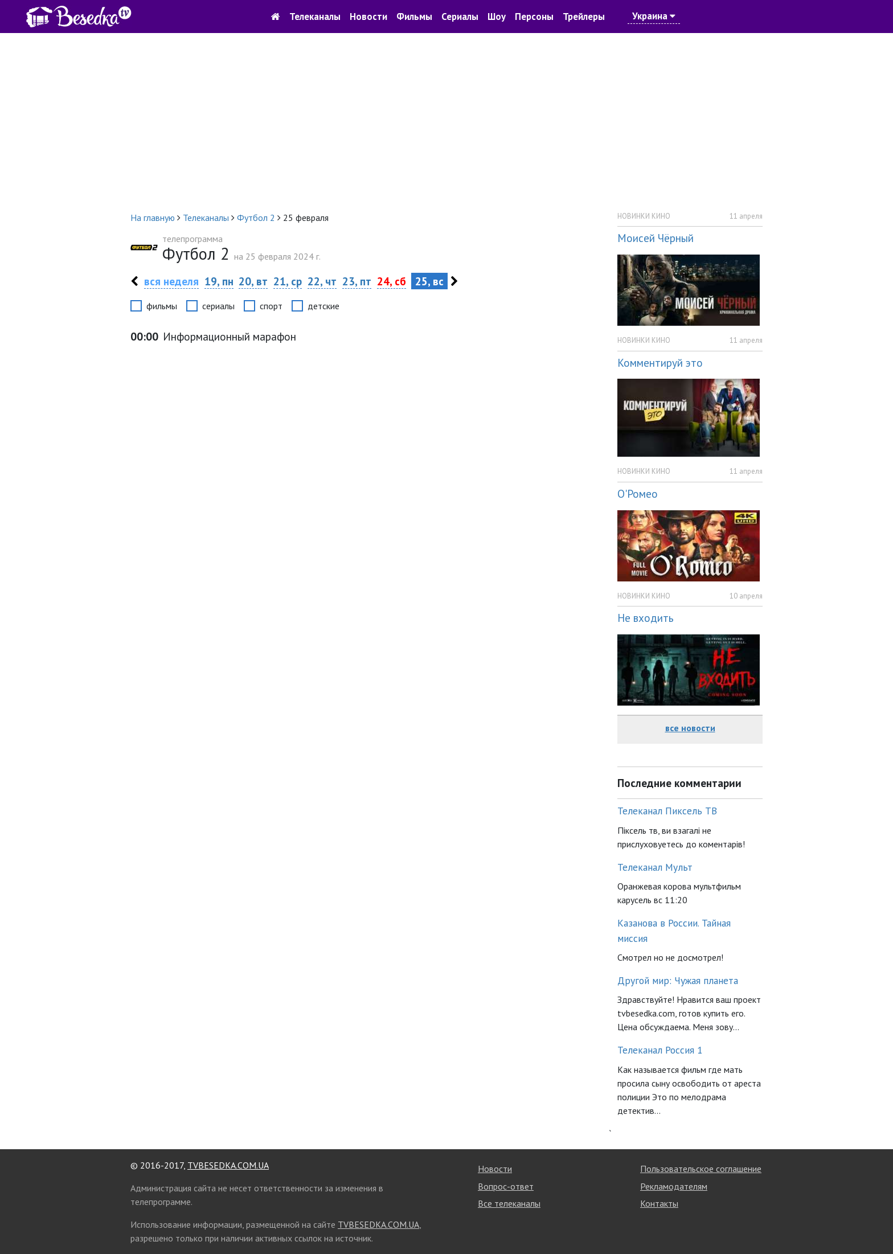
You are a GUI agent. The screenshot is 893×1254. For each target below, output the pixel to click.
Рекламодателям (673, 1186)
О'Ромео (637, 493)
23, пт (356, 281)
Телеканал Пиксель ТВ (667, 810)
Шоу (497, 16)
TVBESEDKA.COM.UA (228, 1165)
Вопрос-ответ (506, 1186)
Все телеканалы (509, 1203)
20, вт (253, 281)
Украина (653, 16)
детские (323, 306)
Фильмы (414, 16)
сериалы (218, 306)
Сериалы (459, 16)
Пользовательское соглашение (700, 1168)
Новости (368, 16)
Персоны (534, 16)
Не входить (645, 617)
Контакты (659, 1203)
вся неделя (171, 281)
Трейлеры (584, 16)
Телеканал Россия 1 (660, 1049)
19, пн (219, 281)
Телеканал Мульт (655, 867)
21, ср (287, 281)
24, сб (391, 281)
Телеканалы (315, 16)
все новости (690, 727)
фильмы (161, 306)
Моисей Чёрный (655, 238)
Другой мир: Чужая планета (677, 980)
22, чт (322, 281)
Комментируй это (660, 362)
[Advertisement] (446, 122)
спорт (271, 306)
